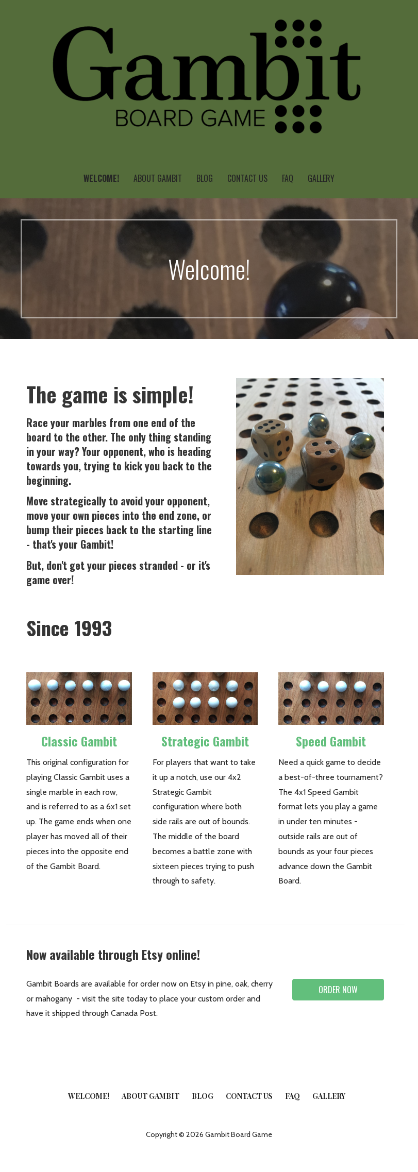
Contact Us (247, 178)
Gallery (321, 178)
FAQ (287, 178)
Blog (204, 178)
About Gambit (157, 178)
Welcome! (101, 178)
